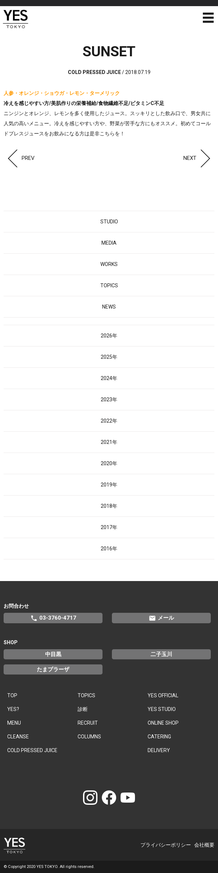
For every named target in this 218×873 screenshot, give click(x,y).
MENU (14, 723)
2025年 (109, 357)
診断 (83, 709)
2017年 (109, 527)
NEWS (109, 307)
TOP (12, 695)
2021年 (109, 442)
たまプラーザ (53, 669)
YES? (13, 709)
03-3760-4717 (53, 618)
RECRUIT (88, 723)
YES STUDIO (162, 709)
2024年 (109, 378)
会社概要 (204, 845)
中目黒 (53, 654)
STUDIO (109, 221)
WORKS (109, 264)
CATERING (159, 736)
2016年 (109, 548)
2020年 (109, 463)
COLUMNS (89, 736)
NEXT (198, 158)
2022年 (109, 421)
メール (161, 618)
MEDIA (109, 243)
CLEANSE (18, 736)
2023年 (109, 399)
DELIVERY (159, 750)
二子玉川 (161, 654)
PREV (19, 158)
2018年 (109, 506)
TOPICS (109, 285)
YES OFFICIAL (163, 695)
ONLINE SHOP (163, 723)
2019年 (109, 485)
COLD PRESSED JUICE (32, 750)
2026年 (109, 336)
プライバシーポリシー (165, 845)
